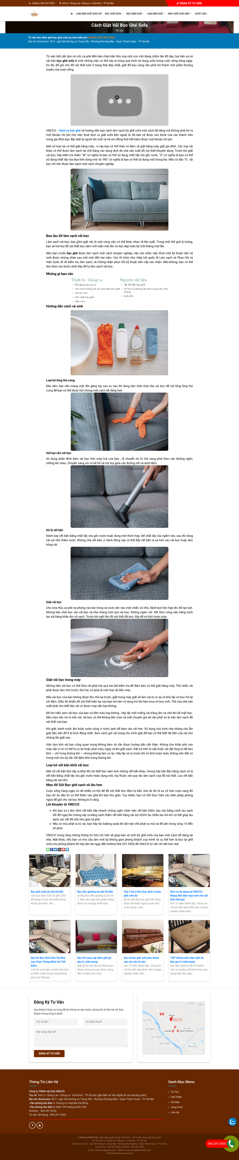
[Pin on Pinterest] (63, 849)
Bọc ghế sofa (114, 13)
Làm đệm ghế (156, 13)
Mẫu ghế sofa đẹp (180, 13)
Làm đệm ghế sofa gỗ (89, 13)
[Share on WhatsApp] (47, 849)
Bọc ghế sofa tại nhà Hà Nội (47, 891)
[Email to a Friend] (59, 849)
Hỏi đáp (175, 1102)
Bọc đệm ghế (135, 13)
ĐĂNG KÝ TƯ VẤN (49, 1053)
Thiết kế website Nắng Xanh (119, 1153)
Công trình (177, 1107)
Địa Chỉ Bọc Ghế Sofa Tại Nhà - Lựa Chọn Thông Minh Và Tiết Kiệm (49, 961)
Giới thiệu (176, 1096)
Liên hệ (175, 1112)
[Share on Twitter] (55, 849)
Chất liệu (201, 13)
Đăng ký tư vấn (189, 3)
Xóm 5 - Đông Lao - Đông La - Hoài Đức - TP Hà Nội (87, 3)
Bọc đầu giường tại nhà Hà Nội (95, 891)
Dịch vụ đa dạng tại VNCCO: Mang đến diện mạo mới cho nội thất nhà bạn (189, 895)
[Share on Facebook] (51, 849)
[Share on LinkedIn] (67, 849)
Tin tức (119, 30)
